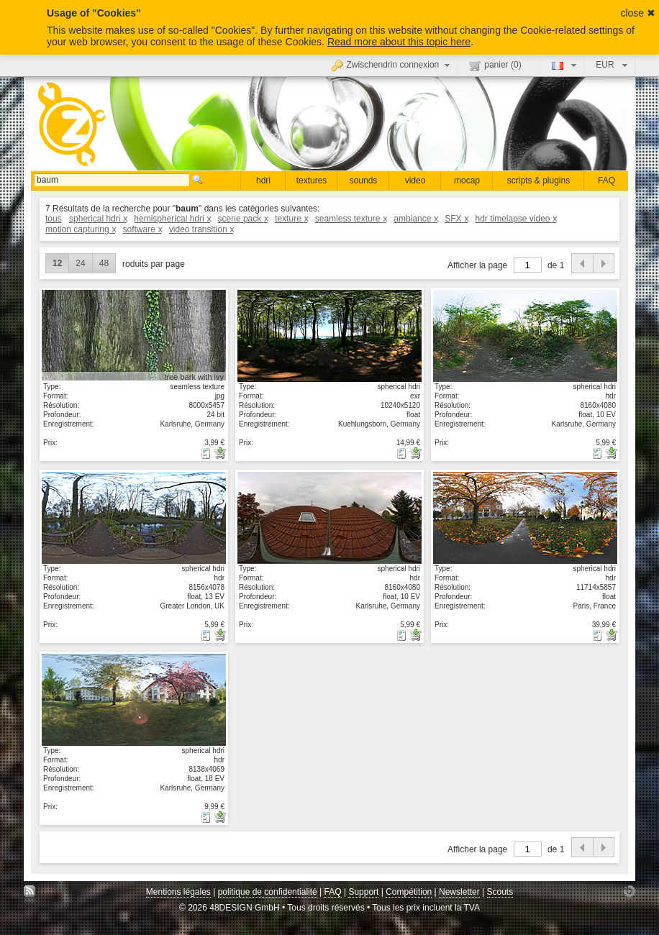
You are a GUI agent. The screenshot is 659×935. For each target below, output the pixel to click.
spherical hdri (98, 219)
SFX (456, 219)
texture (291, 219)
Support (363, 892)
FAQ (606, 180)
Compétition (409, 892)
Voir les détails (134, 335)
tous (53, 219)
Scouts (500, 892)
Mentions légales (178, 892)
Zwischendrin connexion (393, 64)
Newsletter (459, 892)
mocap (467, 180)
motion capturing (80, 229)
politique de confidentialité (267, 892)
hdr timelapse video (515, 219)
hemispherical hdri (172, 219)
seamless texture (350, 219)
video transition (201, 229)
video (415, 180)
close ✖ (637, 13)
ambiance (415, 219)
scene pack (243, 219)
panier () (495, 65)
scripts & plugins (538, 180)
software (142, 229)
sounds (364, 180)
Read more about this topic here (399, 41)
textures (311, 180)
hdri (263, 180)
